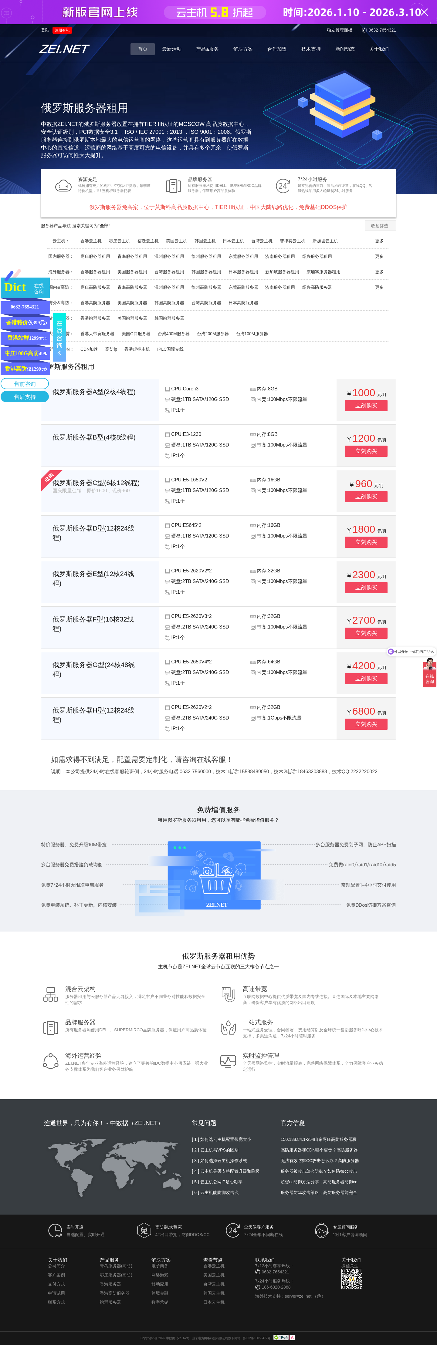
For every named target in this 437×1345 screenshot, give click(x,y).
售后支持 (25, 397)
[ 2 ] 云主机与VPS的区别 (215, 1150)
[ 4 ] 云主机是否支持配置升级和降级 (226, 1171)
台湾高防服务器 (206, 302)
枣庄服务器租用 (95, 256)
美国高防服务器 (132, 302)
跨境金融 (159, 1293)
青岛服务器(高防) (116, 1265)
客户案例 (56, 1275)
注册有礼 (62, 30)
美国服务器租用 (132, 271)
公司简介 (56, 1265)
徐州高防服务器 (206, 287)
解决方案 (243, 49)
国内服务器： (61, 256)
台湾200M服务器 (213, 333)
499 (25, 353)
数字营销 (159, 1302)
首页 (142, 49)
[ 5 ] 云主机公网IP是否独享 (217, 1181)
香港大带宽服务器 (97, 333)
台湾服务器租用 (169, 271)
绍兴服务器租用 (317, 256)
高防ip (111, 349)
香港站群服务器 (95, 318)
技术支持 (311, 49)
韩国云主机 (205, 240)
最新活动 (171, 49)
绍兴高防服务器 (317, 287)
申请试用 (56, 1293)
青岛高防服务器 (132, 287)
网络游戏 (159, 1275)
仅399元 (25, 322)
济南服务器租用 (280, 256)
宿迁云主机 (148, 240)
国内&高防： (61, 287)
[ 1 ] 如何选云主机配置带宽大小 (221, 1139)
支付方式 (56, 1284)
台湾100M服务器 (252, 333)
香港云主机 (91, 240)
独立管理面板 (339, 30)
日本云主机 (233, 240)
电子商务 (159, 1265)
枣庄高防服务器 (95, 287)
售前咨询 (25, 384)
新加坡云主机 (325, 240)
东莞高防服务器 (243, 287)
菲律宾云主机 (292, 240)
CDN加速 (89, 349)
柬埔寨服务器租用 (323, 271)
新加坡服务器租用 (282, 271)
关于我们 (379, 49)
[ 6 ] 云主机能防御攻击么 (215, 1192)
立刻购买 (366, 406)
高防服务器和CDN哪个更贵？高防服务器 (319, 1150)
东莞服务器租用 (243, 256)
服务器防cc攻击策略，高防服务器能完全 (319, 1192)
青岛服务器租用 (132, 256)
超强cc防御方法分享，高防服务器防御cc (319, 1181)
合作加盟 (277, 49)
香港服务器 (110, 1284)
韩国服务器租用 (206, 271)
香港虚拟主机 (137, 349)
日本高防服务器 (243, 302)
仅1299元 (25, 369)
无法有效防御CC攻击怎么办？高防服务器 (320, 1160)
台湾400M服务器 (174, 333)
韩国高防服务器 (169, 302)
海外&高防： (61, 302)
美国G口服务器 (136, 333)
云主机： (61, 240)
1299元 (25, 338)
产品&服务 (207, 49)
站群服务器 (110, 1302)
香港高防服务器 (95, 302)
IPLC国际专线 (170, 349)
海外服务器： (61, 271)
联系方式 (56, 1302)
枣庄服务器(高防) (116, 1275)
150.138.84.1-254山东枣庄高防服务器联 (319, 1139)
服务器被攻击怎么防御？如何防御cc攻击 (319, 1171)
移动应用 (159, 1284)
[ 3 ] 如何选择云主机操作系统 (219, 1160)
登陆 (45, 30)
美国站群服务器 (132, 318)
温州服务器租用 (169, 256)
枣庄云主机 (119, 240)
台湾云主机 (262, 240)
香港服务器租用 (95, 271)
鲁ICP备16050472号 (256, 1338)
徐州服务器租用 (206, 256)
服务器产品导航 (56, 225)
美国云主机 (176, 240)
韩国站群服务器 (169, 318)
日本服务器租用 (243, 271)
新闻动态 (345, 49)
